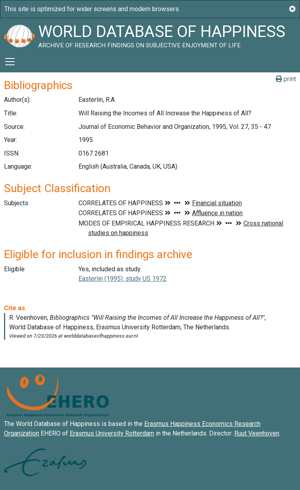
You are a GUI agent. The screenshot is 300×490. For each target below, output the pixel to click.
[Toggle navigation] (10, 61)
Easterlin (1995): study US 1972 (122, 278)
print (286, 79)
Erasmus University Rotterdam (112, 433)
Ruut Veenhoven (256, 433)
